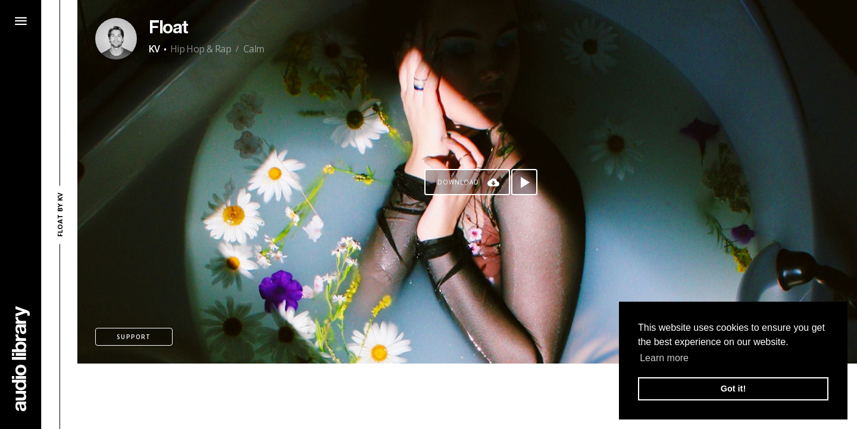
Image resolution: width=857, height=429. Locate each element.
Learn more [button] (664, 358)
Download (458, 182)
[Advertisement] (467, 396)
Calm (253, 48)
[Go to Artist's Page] (116, 39)
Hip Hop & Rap (200, 48)
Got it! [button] (733, 388)
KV (154, 48)
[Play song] (524, 182)
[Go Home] (21, 358)
